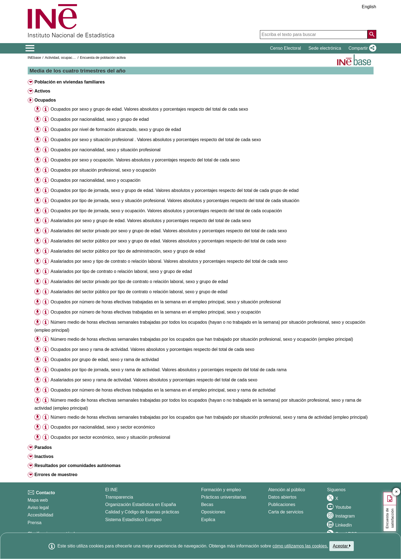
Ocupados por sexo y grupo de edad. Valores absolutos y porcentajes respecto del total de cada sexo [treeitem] (149, 109)
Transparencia (119, 497)
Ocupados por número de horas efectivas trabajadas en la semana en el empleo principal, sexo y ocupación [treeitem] (156, 312)
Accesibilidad (40, 515)
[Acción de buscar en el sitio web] (372, 34)
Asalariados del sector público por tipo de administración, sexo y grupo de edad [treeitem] (128, 251)
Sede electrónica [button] (325, 48)
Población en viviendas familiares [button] (69, 82)
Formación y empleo (221, 489)
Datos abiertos (282, 497)
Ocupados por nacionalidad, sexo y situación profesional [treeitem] (105, 149)
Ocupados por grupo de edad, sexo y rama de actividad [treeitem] (105, 359)
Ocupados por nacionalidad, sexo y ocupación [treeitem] (95, 180)
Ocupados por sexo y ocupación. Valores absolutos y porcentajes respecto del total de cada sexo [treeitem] (145, 160)
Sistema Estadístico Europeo (133, 519)
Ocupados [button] (45, 100)
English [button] (369, 6)
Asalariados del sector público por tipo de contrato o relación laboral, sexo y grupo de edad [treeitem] (139, 291)
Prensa (35, 522)
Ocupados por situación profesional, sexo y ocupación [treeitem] (103, 170)
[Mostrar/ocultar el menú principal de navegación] (30, 48)
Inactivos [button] (43, 456)
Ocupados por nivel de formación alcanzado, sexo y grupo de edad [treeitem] (116, 129)
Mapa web (38, 500)
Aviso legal (38, 507)
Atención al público (286, 489)
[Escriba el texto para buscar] (314, 34)
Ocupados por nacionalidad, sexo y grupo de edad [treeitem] (100, 119)
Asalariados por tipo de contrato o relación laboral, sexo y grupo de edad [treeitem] (121, 271)
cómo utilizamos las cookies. (300, 546)
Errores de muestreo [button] (55, 474)
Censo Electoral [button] (285, 48)
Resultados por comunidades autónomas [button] (77, 465)
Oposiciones (213, 512)
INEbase (34, 57)
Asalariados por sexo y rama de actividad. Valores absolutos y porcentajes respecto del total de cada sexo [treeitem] (154, 380)
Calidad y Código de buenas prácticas (142, 512)
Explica (208, 519)
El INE (111, 489)
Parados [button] (43, 447)
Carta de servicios (285, 512)
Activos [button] (42, 91)
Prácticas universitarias (223, 497)
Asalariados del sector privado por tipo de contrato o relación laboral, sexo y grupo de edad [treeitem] (139, 281)
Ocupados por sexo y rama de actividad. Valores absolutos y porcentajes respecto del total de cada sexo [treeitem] (152, 349)
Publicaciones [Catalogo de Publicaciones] (281, 504)
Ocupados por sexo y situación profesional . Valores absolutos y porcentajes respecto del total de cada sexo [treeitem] (156, 139)
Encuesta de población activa (102, 57)
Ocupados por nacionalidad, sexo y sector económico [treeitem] (103, 427)
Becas (207, 504)
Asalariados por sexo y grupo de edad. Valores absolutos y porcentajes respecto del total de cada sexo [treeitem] (151, 220)
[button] (361, 48)
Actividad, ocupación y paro (66, 57)
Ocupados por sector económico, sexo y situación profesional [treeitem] (110, 437)
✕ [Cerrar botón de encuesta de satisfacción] (396, 491)
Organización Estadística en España (140, 504)
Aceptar (341, 545)
